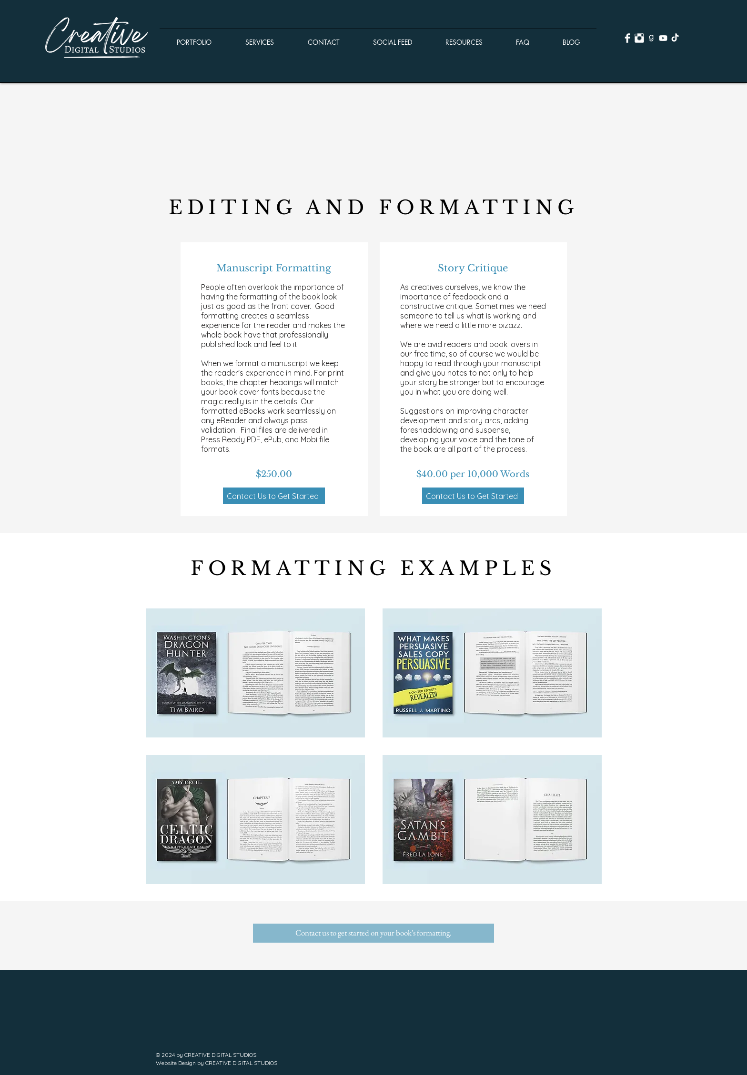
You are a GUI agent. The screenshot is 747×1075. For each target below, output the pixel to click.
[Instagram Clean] (639, 38)
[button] (194, 38)
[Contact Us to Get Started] (274, 496)
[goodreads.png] (651, 38)
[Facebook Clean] (627, 38)
